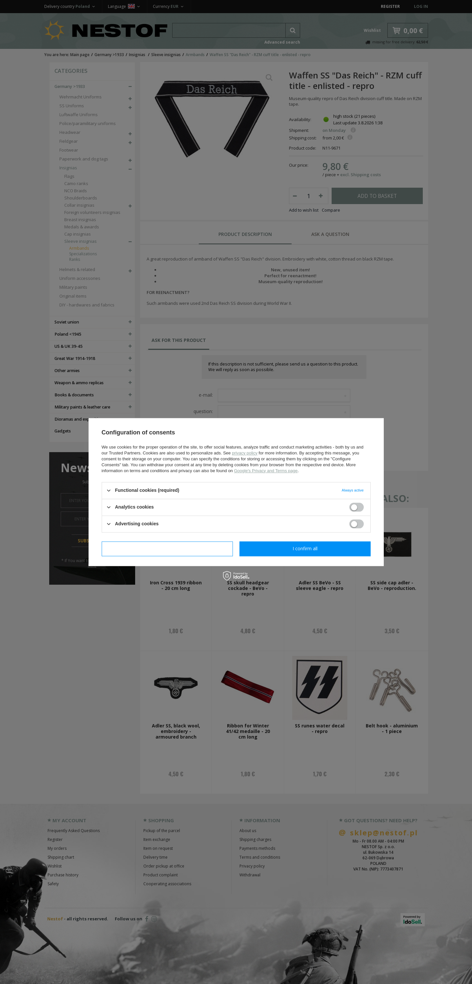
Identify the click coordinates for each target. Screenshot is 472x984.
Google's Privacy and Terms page (266, 470)
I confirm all (305, 548)
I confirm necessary (167, 548)
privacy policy (244, 452)
